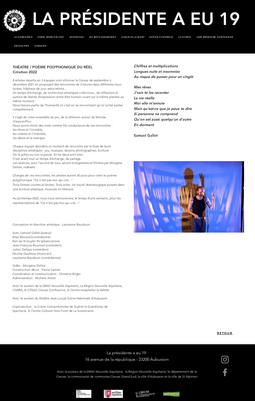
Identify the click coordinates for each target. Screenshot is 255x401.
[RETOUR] (224, 333)
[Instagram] (225, 359)
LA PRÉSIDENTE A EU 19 (136, 18)
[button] (189, 197)
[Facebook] (225, 372)
